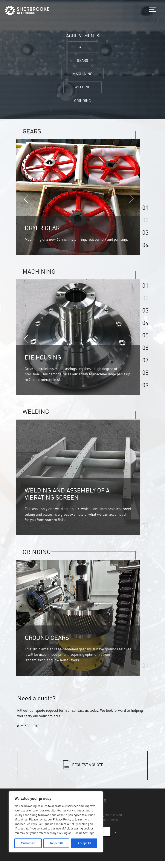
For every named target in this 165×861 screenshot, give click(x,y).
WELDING (82, 87)
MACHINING (82, 73)
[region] (56, 821)
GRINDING (82, 100)
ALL (82, 47)
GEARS (82, 60)
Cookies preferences (103, 820)
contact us (80, 710)
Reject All (56, 843)
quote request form (51, 710)
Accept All (84, 843)
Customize (28, 843)
